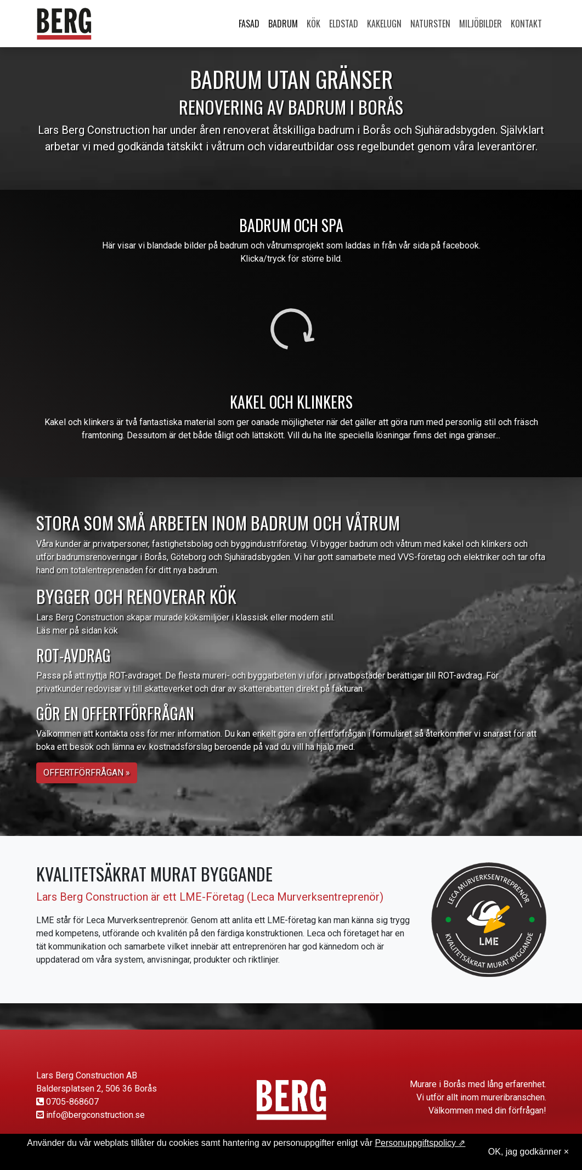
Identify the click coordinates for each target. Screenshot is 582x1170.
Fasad (249, 23)
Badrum (283, 23)
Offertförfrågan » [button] (86, 772)
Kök (313, 23)
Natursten (430, 23)
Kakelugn (384, 23)
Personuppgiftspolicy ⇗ (420, 1143)
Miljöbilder (480, 23)
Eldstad (343, 23)
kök (111, 630)
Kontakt (526, 23)
